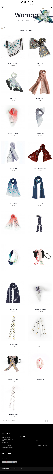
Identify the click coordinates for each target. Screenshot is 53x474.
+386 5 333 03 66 (8, 445)
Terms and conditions (41, 445)
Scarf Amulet (40, 63)
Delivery (38, 440)
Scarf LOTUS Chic (39, 379)
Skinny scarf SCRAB (13, 344)
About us (21, 440)
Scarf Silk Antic (39, 98)
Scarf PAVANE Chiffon (13, 204)
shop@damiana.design (7, 447)
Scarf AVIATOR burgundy (39, 168)
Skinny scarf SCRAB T (13, 379)
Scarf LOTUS (13, 98)
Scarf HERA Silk (13, 168)
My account (5, 458)
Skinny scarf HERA (13, 414)
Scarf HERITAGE (40, 133)
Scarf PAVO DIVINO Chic (13, 274)
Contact (21, 443)
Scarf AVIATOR (13, 309)
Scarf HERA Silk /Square (40, 309)
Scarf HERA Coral (13, 239)
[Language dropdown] (30, 8)
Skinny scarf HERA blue (39, 239)
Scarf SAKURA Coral (13, 133)
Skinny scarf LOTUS (40, 274)
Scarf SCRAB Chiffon (40, 344)
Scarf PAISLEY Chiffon (13, 63)
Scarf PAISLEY (40, 204)
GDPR (37, 443)
